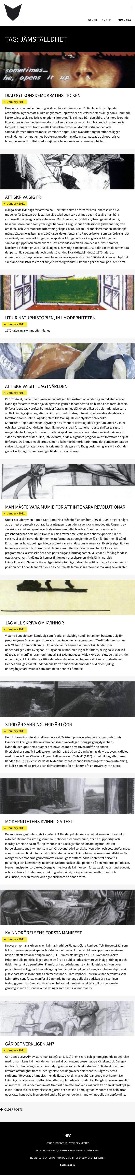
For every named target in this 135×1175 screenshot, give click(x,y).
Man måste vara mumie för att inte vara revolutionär (65, 507)
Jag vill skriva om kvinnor (34, 623)
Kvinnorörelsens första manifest (43, 933)
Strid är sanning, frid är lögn (38, 724)
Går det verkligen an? (29, 1044)
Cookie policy (67, 1165)
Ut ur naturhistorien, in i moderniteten (50, 318)
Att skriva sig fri (23, 197)
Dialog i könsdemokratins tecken (43, 95)
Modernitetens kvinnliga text (39, 821)
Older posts (13, 1110)
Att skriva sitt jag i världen (36, 386)
